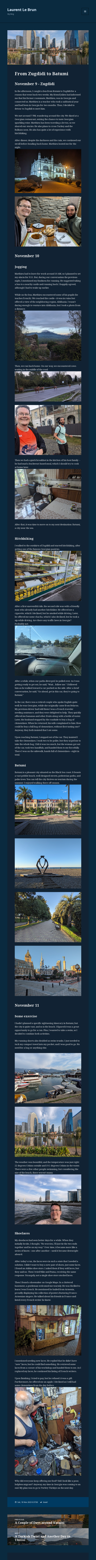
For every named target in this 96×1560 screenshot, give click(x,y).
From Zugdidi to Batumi (41, 73)
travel (45, 1502)
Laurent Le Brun (21, 9)
